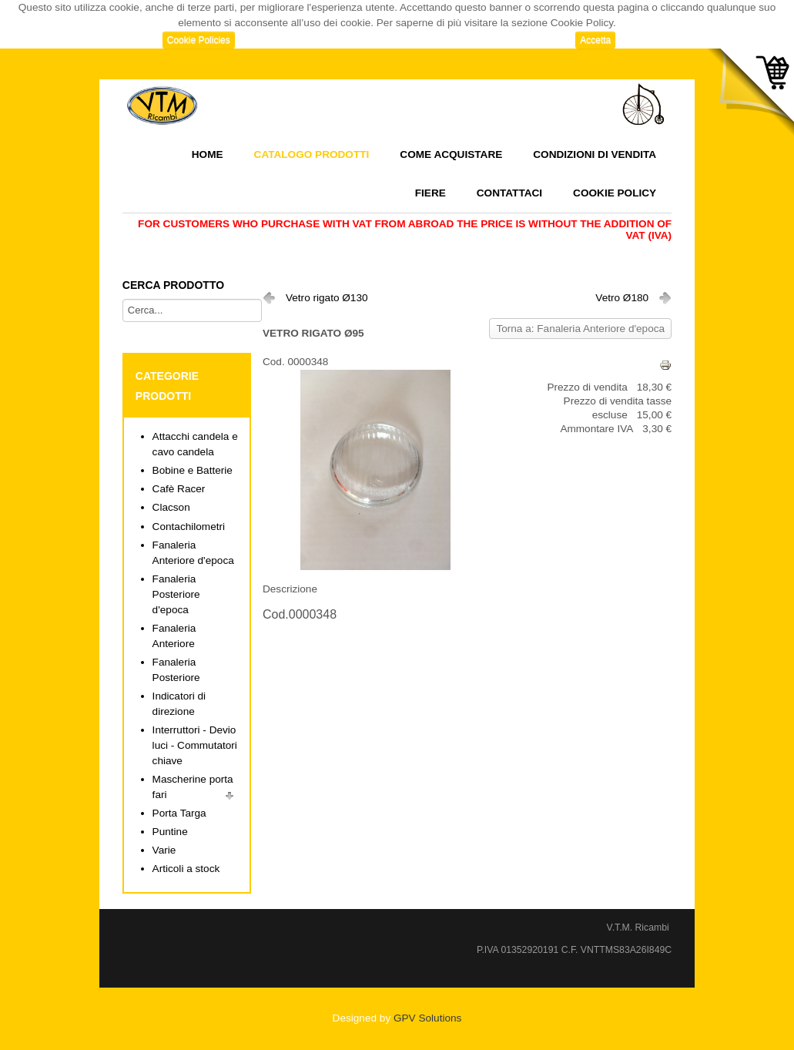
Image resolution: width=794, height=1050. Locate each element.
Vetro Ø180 (621, 298)
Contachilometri (188, 526)
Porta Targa (179, 813)
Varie (164, 850)
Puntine (170, 831)
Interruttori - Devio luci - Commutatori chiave (194, 745)
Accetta (595, 40)
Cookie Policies (198, 40)
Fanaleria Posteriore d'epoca (176, 594)
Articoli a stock (186, 868)
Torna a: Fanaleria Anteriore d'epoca (580, 328)
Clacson (171, 507)
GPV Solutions (427, 1018)
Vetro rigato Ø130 (327, 298)
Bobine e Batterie (192, 470)
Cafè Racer (179, 489)
